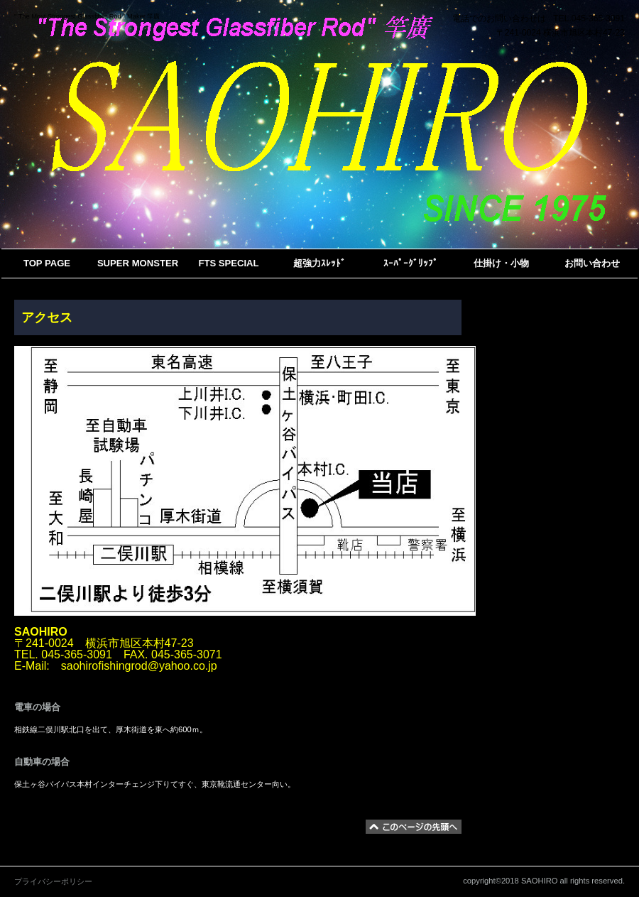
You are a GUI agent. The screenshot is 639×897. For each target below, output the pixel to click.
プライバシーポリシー (53, 881)
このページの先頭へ (414, 827)
